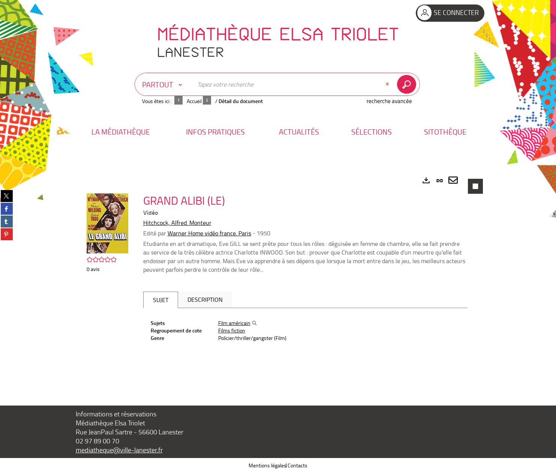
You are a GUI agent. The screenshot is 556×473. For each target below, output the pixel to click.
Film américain (234, 322)
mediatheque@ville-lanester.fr (119, 449)
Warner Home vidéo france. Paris (209, 233)
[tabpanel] (278, 278)
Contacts (297, 465)
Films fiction (231, 330)
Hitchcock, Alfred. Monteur (177, 223)
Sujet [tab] (160, 300)
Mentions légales (267, 465)
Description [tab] (205, 299)
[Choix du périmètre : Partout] (164, 84)
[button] (120, 132)
